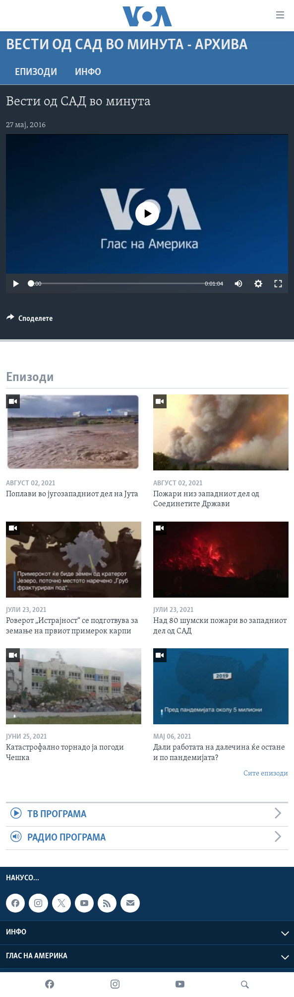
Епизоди (36, 72)
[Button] (29, 320)
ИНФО (88, 72)
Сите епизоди (265, 773)
